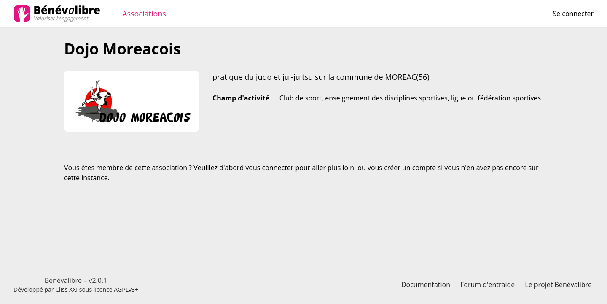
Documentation (425, 284)
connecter (278, 167)
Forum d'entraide (487, 284)
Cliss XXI (66, 289)
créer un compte (410, 167)
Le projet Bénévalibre (558, 284)
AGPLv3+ (126, 289)
